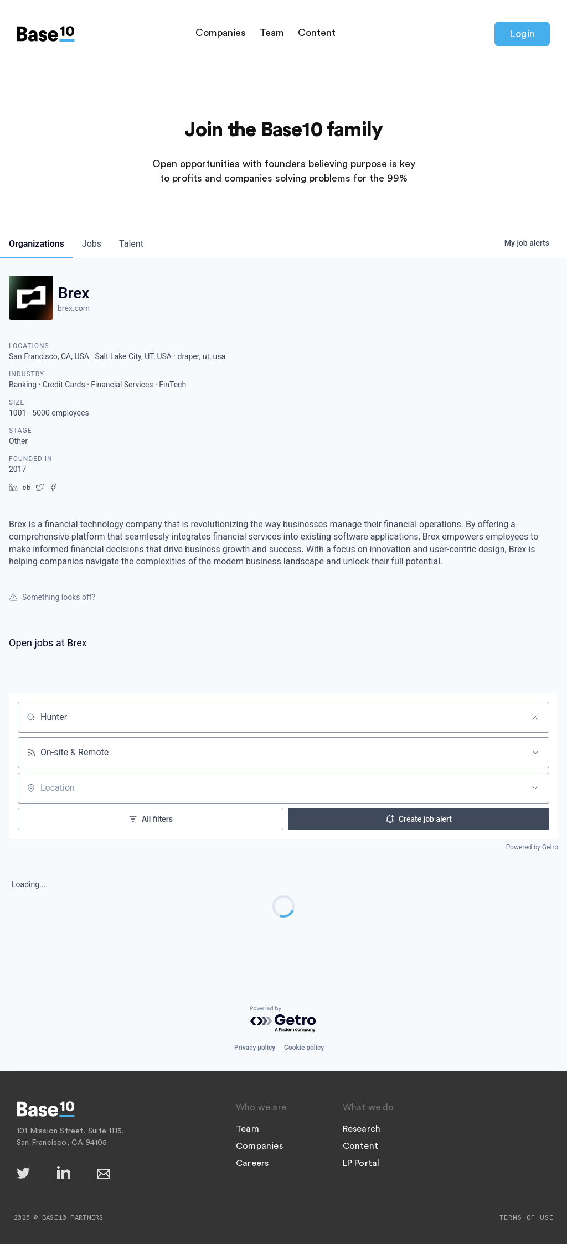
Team (272, 33)
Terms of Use (526, 1217)
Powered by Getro (532, 847)
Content (317, 33)
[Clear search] (535, 717)
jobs (91, 244)
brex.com (74, 308)
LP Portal (361, 1163)
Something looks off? (52, 597)
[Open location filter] (535, 788)
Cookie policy (304, 1047)
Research (362, 1128)
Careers (252, 1163)
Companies (220, 33)
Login (522, 34)
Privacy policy (254, 1047)
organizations (36, 244)
